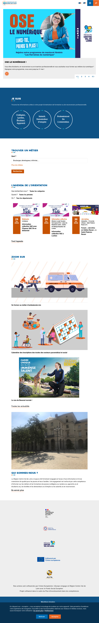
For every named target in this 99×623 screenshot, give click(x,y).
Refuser (42, 616)
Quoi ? (13, 156)
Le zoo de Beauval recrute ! (21, 400)
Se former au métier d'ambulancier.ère (26, 305)
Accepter (55, 616)
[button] (77, 76)
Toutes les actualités (20, 406)
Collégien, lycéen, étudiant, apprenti (21, 119)
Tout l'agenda (17, 241)
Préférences (49, 611)
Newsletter (80, 3)
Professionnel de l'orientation (63, 119)
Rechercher (17, 171)
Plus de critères (17, 165)
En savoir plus (17, 490)
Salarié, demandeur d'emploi (42, 119)
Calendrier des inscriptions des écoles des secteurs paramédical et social (39, 353)
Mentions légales (48, 602)
